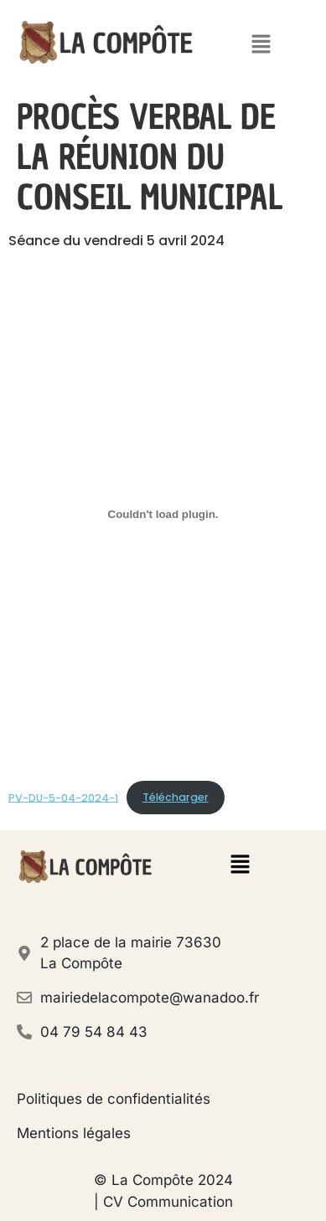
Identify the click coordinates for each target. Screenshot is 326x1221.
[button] (261, 45)
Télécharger (175, 797)
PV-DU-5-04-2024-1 (63, 797)
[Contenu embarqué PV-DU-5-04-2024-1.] (163, 515)
